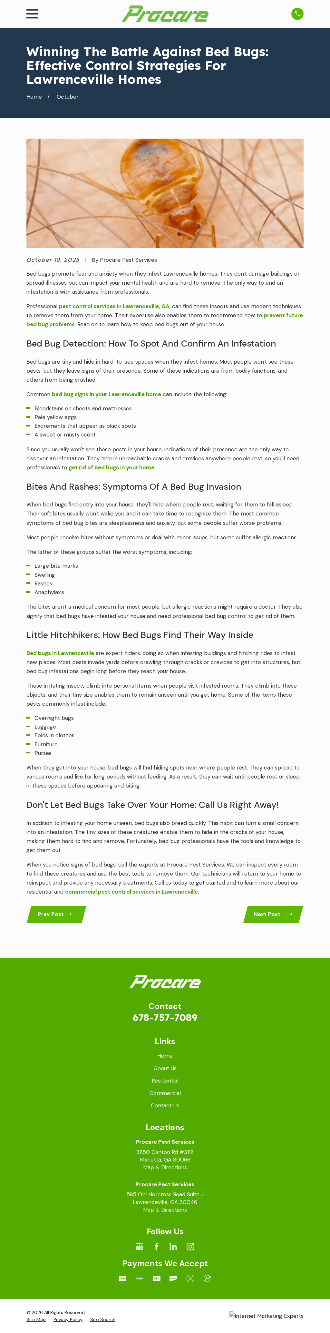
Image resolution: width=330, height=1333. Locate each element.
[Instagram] (190, 1246)
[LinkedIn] (173, 1246)
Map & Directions (165, 1167)
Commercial (165, 1093)
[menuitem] (36, 1320)
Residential (165, 1080)
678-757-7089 (165, 1017)
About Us (165, 1068)
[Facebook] (156, 1246)
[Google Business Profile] (139, 1246)
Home (165, 1055)
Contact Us (165, 1105)
